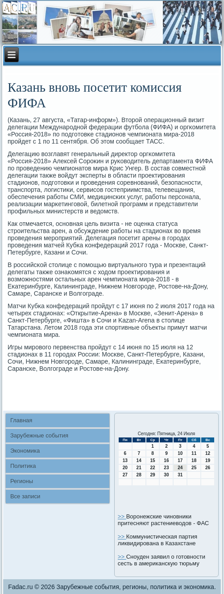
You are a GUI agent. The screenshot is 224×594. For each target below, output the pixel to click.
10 (180, 453)
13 (125, 460)
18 (193, 460)
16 (166, 460)
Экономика (25, 450)
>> (122, 516)
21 (139, 467)
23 (166, 467)
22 (152, 467)
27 (125, 474)
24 (180, 467)
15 (152, 460)
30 (166, 474)
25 (193, 467)
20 (125, 467)
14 (139, 460)
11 (193, 453)
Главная (21, 420)
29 (152, 474)
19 (207, 460)
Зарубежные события (39, 435)
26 (207, 467)
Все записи (25, 496)
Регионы (21, 481)
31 (180, 474)
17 (180, 460)
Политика (23, 465)
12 (207, 453)
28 (139, 474)
